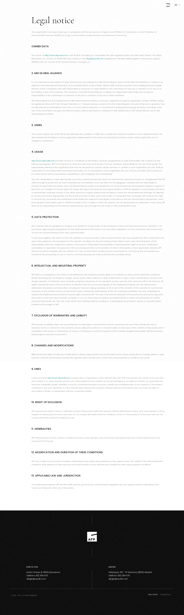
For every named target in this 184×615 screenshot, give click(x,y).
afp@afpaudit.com (95, 58)
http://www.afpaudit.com (56, 55)
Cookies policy (165, 595)
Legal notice (153, 595)
